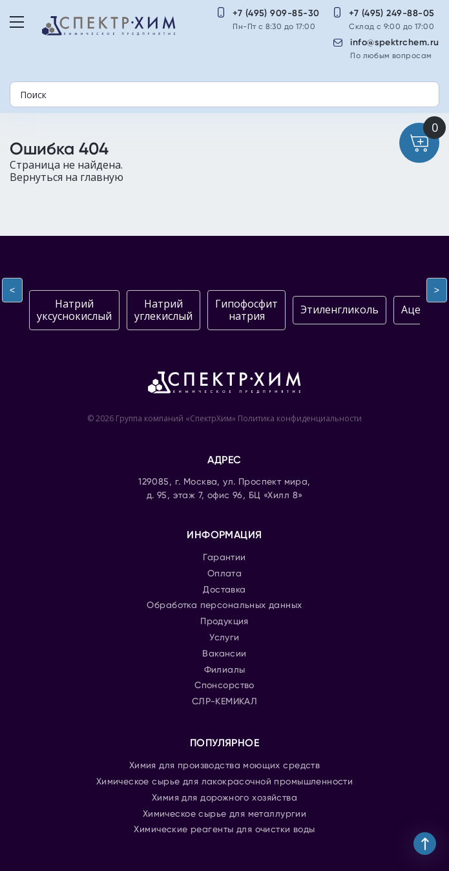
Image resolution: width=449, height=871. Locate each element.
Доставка (224, 589)
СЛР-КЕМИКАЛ (225, 701)
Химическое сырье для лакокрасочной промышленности (224, 781)
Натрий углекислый (163, 310)
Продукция (224, 621)
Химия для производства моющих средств (224, 765)
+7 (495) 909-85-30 (276, 13)
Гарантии (224, 557)
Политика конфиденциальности (300, 418)
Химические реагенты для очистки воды (224, 829)
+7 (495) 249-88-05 (392, 13)
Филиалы (224, 670)
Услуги (224, 637)
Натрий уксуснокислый (74, 310)
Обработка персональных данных (224, 605)
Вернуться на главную (66, 177)
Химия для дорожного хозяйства (224, 798)
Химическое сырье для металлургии (224, 814)
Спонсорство (224, 685)
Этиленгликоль (339, 309)
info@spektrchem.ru (394, 42)
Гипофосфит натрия (246, 310)
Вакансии (224, 653)
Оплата (224, 573)
